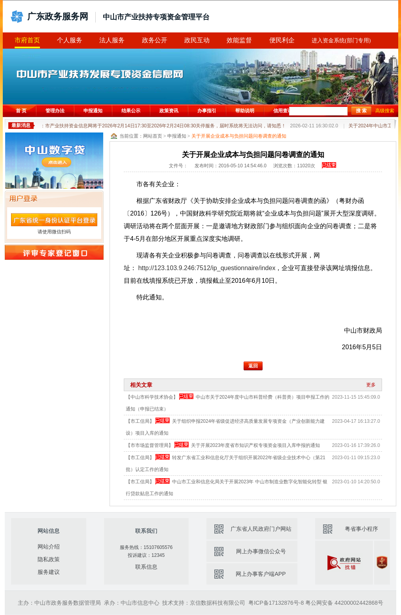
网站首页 (152, 136)
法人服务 (112, 40)
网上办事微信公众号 (261, 551)
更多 (371, 385)
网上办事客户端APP (261, 574)
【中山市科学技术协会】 (152, 397)
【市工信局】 (140, 421)
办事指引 (206, 111)
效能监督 (239, 40)
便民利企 (282, 40)
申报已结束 (329, 165)
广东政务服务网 (57, 16)
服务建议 (49, 572)
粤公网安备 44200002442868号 (344, 603)
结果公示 (130, 111)
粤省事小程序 (361, 529)
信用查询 (282, 111)
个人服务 (69, 40)
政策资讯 (168, 111)
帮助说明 (244, 111)
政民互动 (197, 40)
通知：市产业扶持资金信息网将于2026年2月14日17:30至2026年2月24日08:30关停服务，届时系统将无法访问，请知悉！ (186, 126)
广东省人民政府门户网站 (261, 529)
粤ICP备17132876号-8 (276, 603)
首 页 (21, 111)
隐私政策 (49, 559)
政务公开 (154, 40)
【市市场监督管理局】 (149, 445)
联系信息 (146, 567)
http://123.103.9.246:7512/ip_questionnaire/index (206, 268)
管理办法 (54, 111)
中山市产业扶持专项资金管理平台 (156, 17)
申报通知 (92, 111)
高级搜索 (384, 111)
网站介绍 (49, 546)
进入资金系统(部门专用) (341, 41)
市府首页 (27, 40)
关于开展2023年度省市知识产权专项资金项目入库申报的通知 (255, 445)
